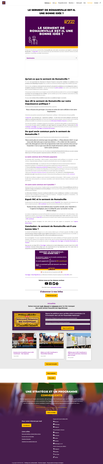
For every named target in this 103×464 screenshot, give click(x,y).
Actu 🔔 (54, 3)
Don (85, 3)
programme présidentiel (41, 167)
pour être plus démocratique (51, 409)
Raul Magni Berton (36, 274)
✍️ (48, 3)
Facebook (56, 435)
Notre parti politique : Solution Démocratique (31, 434)
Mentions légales (42, 462)
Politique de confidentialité (31, 462)
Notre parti (79, 3)
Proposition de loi (62, 3)
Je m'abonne (26, 425)
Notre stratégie (51, 412)
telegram (55, 306)
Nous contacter (51, 373)
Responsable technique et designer (55, 462)
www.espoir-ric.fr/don (56, 287)
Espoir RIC (35, 51)
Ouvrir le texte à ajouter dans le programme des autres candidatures (51, 407)
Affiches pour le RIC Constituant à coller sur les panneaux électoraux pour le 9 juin (77, 354)
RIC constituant (71, 174)
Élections (71, 3)
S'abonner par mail (51, 295)
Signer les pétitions (68, 328)
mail (41, 306)
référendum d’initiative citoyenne (59, 120)
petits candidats (59, 87)
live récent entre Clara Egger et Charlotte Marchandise (42, 128)
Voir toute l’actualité (51, 364)
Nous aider (51, 378)
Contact (96, 3)
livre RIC (67, 274)
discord (46, 306)
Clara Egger (34, 126)
